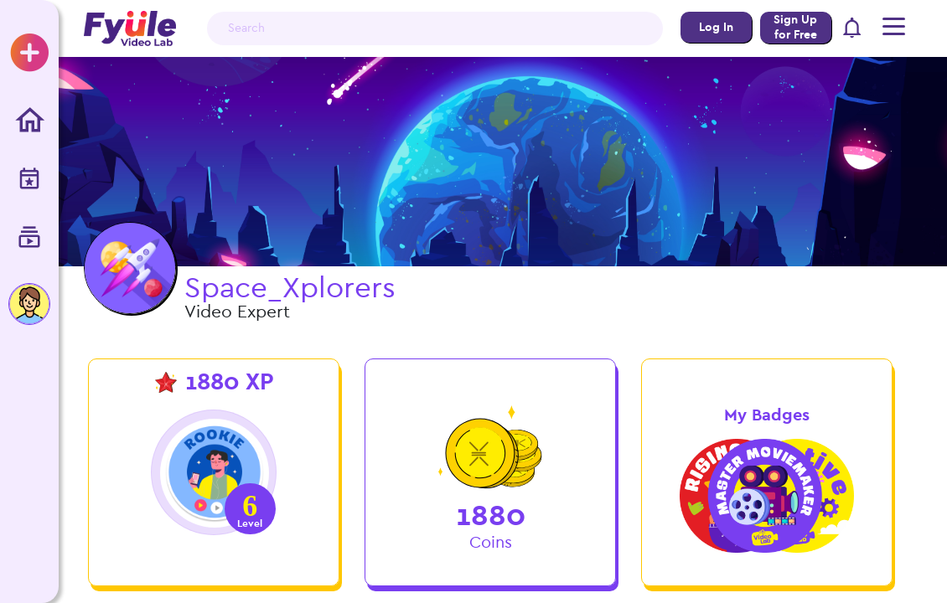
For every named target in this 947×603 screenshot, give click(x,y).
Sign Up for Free (795, 27)
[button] (852, 29)
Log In (715, 27)
